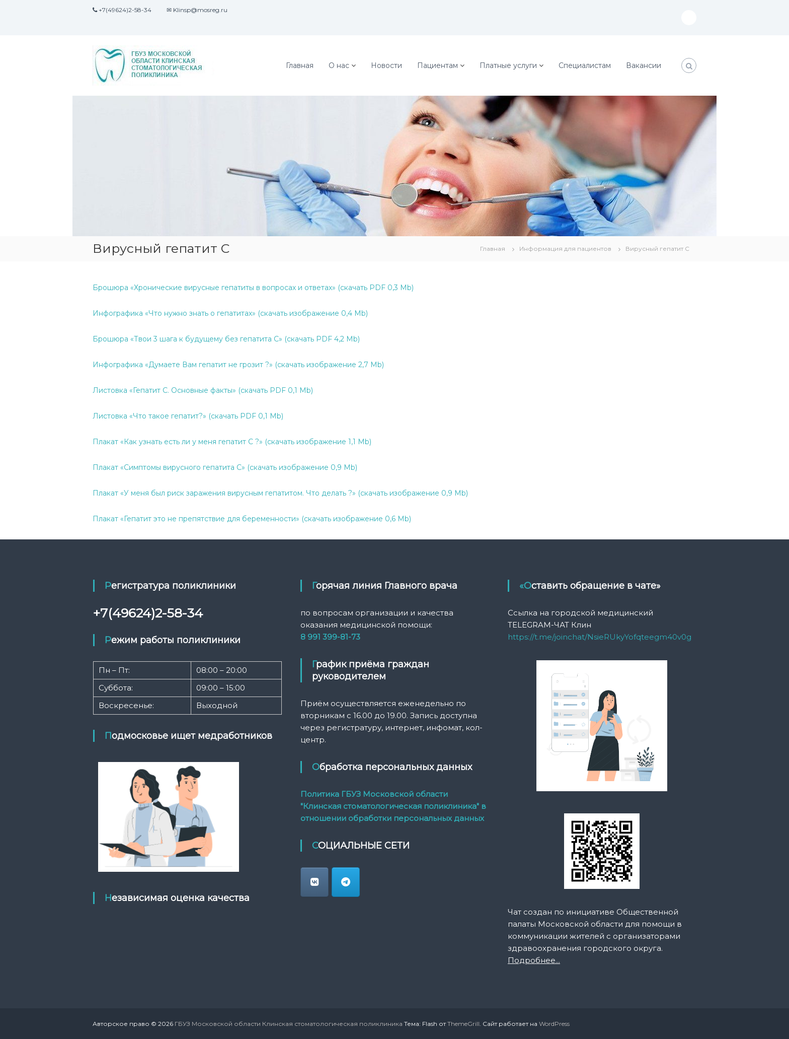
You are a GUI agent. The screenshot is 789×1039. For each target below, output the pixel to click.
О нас (339, 65)
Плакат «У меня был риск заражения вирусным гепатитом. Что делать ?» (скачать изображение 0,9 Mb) (280, 493)
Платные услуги (508, 65)
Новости (386, 65)
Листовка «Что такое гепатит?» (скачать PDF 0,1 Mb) (188, 416)
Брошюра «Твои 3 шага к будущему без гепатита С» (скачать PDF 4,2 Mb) (226, 338)
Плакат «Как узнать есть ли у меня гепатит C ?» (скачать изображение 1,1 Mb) (232, 441)
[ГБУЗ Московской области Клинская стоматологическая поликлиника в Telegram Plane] (346, 882)
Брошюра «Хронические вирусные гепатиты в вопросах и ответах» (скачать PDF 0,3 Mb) (253, 287)
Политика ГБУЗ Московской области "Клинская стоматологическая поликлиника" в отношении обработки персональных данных (393, 806)
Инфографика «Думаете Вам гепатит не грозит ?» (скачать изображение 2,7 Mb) (238, 364)
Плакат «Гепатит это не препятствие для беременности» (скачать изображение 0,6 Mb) (252, 518)
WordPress (554, 1023)
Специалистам (585, 65)
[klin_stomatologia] (314, 882)
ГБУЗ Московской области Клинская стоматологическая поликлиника (289, 1023)
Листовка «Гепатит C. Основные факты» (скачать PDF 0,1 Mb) (203, 390)
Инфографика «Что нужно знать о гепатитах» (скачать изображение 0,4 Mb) (230, 313)
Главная (299, 65)
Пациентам (437, 65)
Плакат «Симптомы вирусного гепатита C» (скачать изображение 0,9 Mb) (225, 467)
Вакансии (643, 65)
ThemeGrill (463, 1023)
